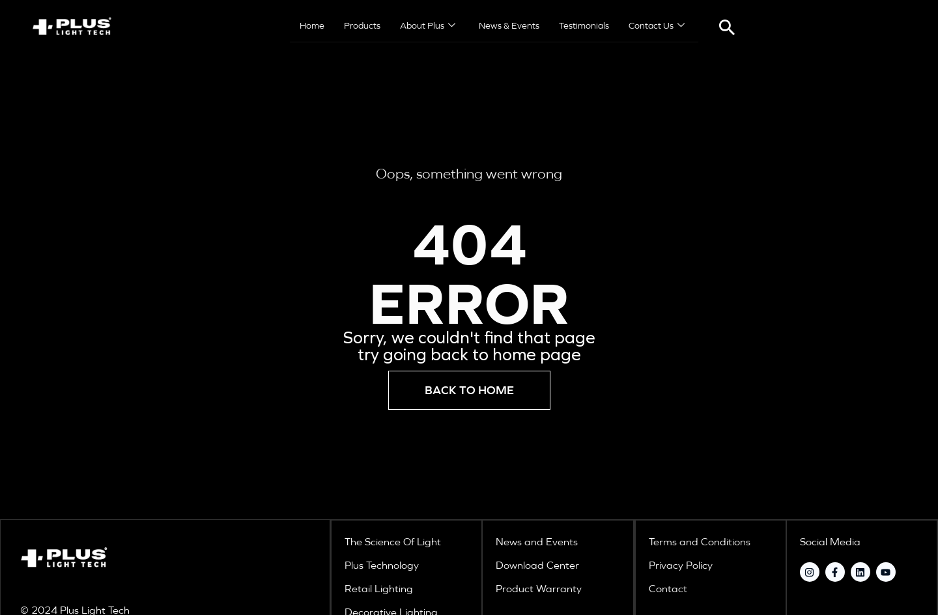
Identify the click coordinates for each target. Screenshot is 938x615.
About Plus (427, 26)
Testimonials (584, 26)
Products (362, 26)
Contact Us (657, 26)
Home (312, 26)
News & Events (509, 26)
